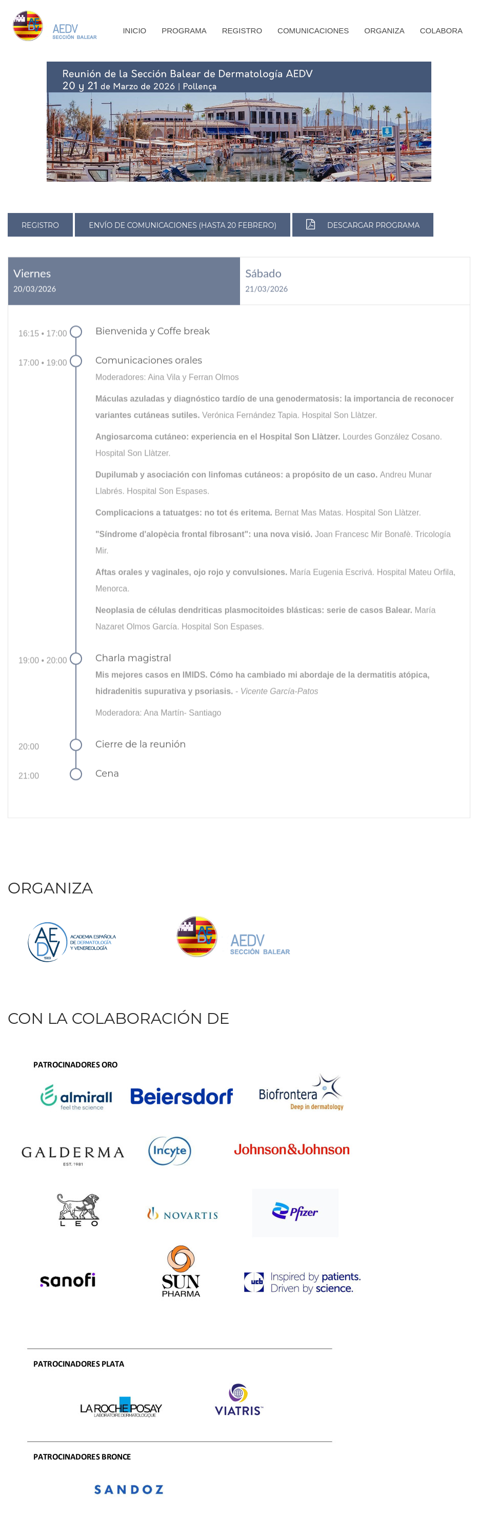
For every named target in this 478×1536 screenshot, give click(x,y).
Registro (242, 30)
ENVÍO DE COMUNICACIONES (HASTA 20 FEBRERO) (182, 226)
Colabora (441, 30)
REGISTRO (40, 226)
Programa (184, 30)
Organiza (384, 30)
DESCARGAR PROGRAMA (363, 225)
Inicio (134, 30)
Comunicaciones (313, 30)
